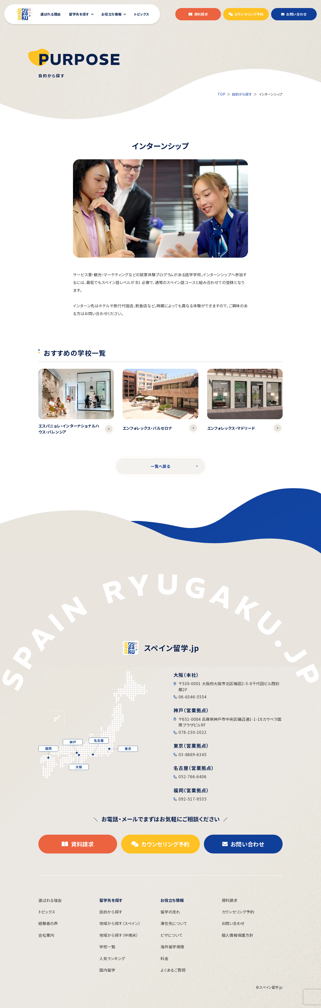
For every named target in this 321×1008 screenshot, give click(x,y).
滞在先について (173, 923)
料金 (164, 958)
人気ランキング (112, 958)
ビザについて (171, 935)
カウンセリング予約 (238, 911)
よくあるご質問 (172, 970)
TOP (221, 94)
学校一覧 (107, 946)
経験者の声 (48, 923)
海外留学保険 (172, 946)
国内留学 (107, 970)
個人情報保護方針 (237, 935)
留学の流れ (170, 911)
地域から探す (119, 923)
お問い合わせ (233, 923)
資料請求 (229, 900)
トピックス (46, 911)
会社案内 (46, 935)
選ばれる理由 (50, 900)
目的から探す (242, 94)
